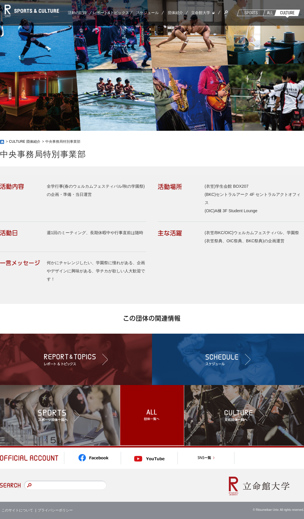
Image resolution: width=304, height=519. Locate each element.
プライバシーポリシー (55, 510)
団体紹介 (175, 13)
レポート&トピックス (111, 13)
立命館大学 (200, 13)
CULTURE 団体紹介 (24, 142)
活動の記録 (77, 13)
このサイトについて (17, 510)
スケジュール (147, 13)
